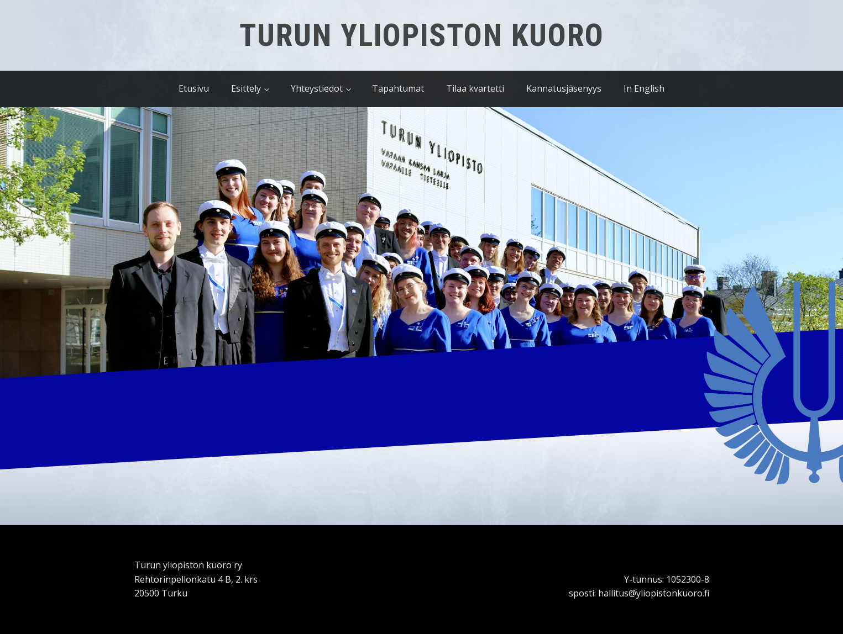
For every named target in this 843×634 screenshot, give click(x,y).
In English (644, 88)
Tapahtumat (398, 88)
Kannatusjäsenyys (563, 88)
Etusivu (194, 88)
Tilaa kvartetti (475, 88)
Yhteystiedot (317, 88)
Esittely (246, 88)
